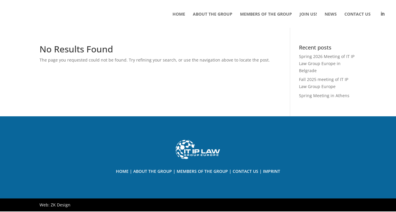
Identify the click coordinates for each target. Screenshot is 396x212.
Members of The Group (202, 171)
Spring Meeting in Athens (324, 95)
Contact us (245, 171)
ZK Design (60, 205)
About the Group (152, 171)
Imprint (271, 171)
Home (122, 171)
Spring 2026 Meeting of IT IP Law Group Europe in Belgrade (326, 63)
